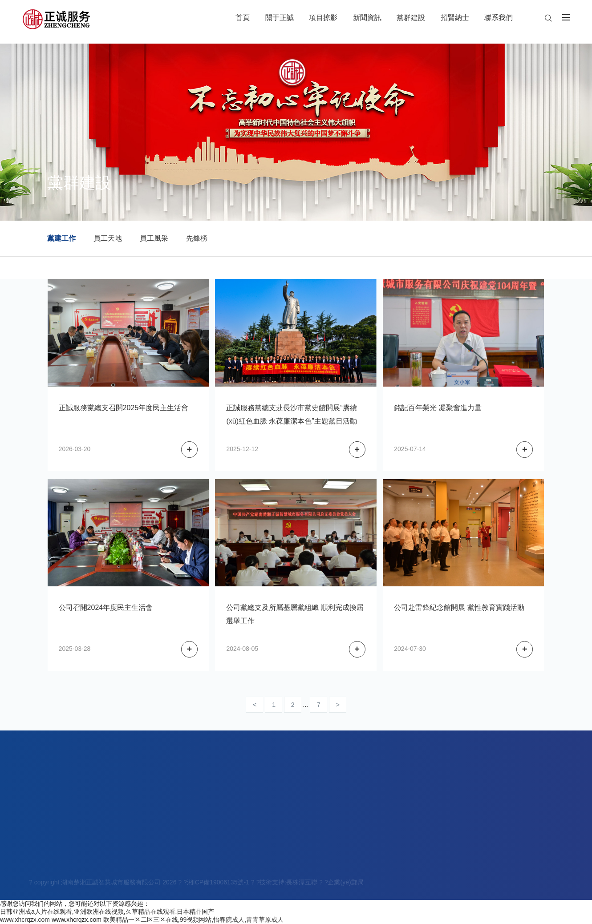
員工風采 (154, 238)
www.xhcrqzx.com (25, 919)
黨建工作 (61, 238)
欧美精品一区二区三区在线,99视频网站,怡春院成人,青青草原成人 (193, 919)
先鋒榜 (196, 238)
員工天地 (107, 238)
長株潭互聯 (301, 883)
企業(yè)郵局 (345, 883)
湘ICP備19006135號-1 (218, 883)
